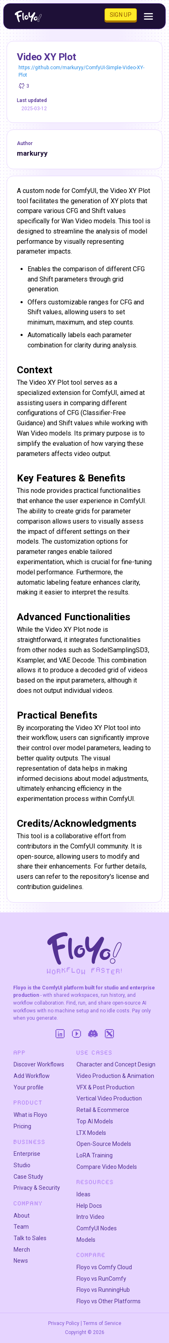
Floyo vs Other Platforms (108, 1301)
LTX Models (91, 1133)
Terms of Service (102, 1323)
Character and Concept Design (115, 1064)
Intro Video (90, 1217)
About (22, 1215)
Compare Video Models (106, 1167)
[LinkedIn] (60, 1034)
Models (85, 1239)
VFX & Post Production (105, 1087)
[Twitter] (109, 1034)
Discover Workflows (39, 1064)
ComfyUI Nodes (96, 1228)
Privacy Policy (63, 1323)
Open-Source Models (103, 1144)
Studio (22, 1165)
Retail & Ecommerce (102, 1110)
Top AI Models (94, 1121)
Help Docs (89, 1205)
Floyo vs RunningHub (103, 1289)
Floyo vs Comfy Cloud (104, 1267)
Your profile (29, 1087)
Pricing (22, 1126)
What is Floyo (30, 1115)
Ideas (83, 1194)
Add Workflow (32, 1076)
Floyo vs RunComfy (101, 1278)
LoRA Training (94, 1155)
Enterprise (27, 1153)
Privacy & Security (37, 1187)
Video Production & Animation (115, 1076)
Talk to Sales (30, 1238)
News (21, 1260)
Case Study (28, 1176)
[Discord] (93, 1034)
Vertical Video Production (109, 1098)
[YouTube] (76, 1034)
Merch (22, 1249)
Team (21, 1226)
